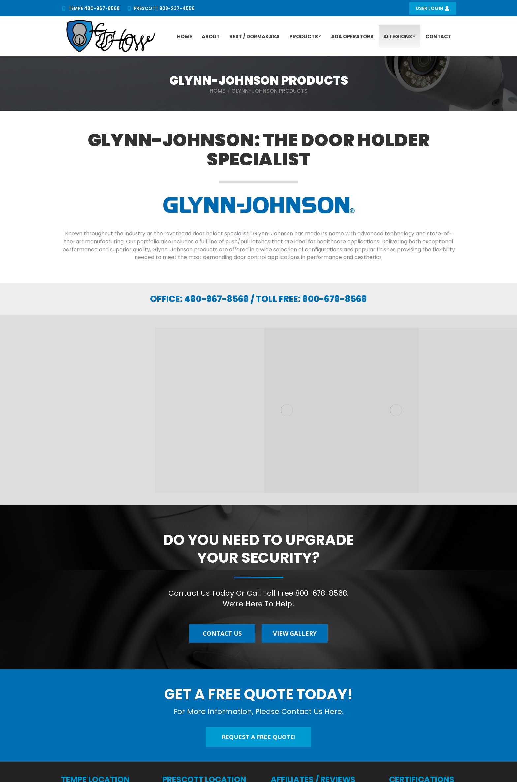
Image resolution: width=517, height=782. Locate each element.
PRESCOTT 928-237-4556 (160, 8)
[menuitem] (184, 36)
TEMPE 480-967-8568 (90, 8)
